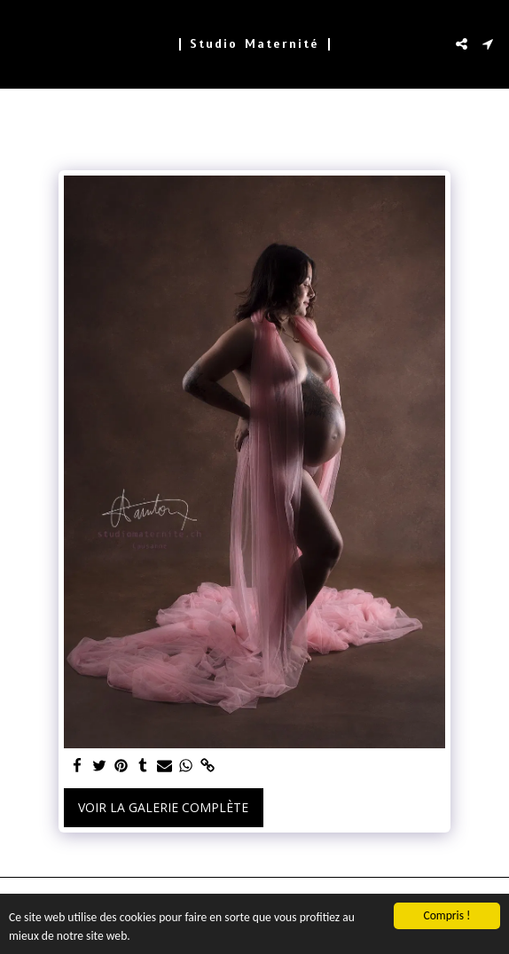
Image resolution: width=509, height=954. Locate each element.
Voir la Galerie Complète (163, 807)
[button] (19, 43)
